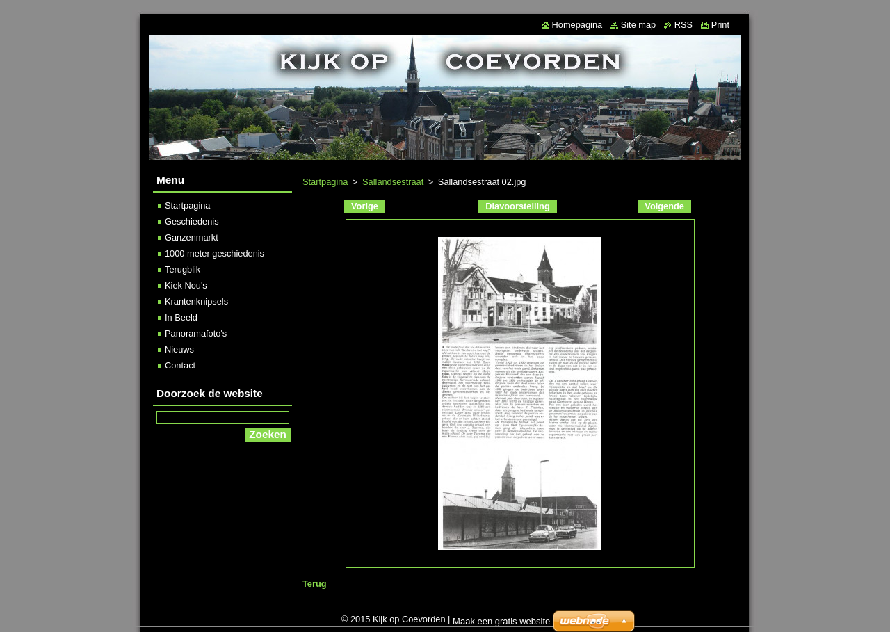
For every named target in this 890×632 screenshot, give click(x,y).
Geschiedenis (192, 221)
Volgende (664, 206)
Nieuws (179, 349)
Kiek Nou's (186, 285)
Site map (638, 24)
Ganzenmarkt (191, 237)
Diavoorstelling (517, 206)
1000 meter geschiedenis (214, 253)
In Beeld (181, 317)
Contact (180, 365)
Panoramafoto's (196, 333)
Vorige (364, 206)
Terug (314, 583)
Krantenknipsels (196, 301)
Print (720, 24)
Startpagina (325, 182)
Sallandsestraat (392, 182)
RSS (683, 24)
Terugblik (182, 269)
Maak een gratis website (501, 621)
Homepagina (577, 24)
